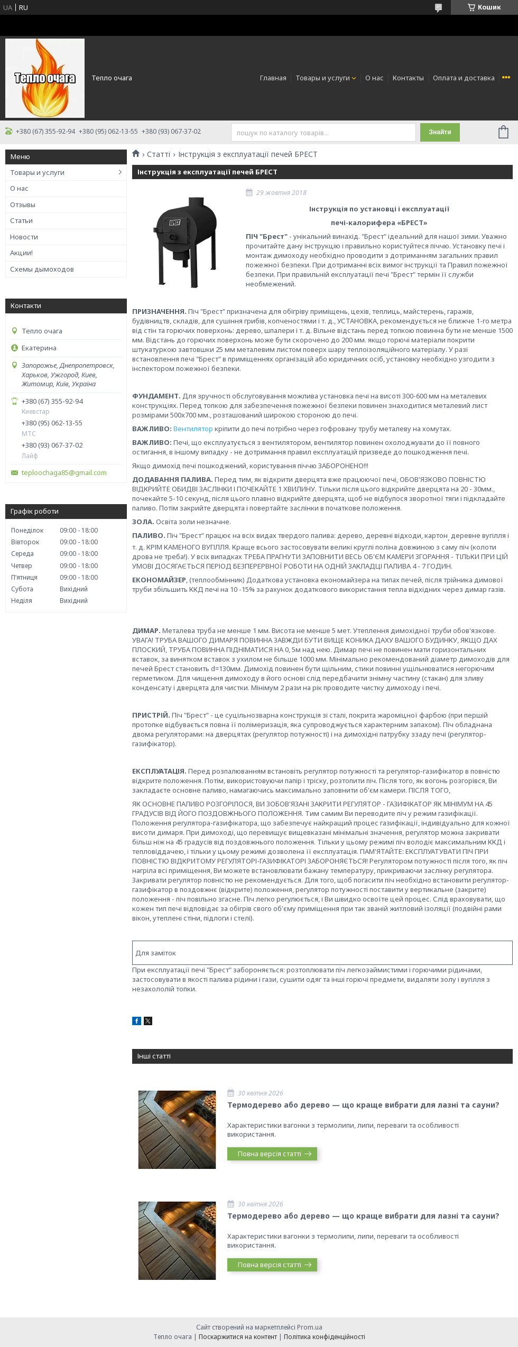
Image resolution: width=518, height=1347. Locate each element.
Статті (158, 154)
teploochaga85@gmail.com (64, 472)
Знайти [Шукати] (440, 132)
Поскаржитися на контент (238, 1336)
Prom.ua (309, 1327)
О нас (374, 77)
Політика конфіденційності (324, 1336)
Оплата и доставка (464, 77)
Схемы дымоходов (42, 269)
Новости (24, 236)
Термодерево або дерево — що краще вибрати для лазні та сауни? (363, 1105)
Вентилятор (193, 428)
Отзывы (22, 204)
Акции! (21, 252)
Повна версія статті (269, 1153)
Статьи (21, 220)
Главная (273, 77)
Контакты (408, 77)
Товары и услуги (322, 77)
